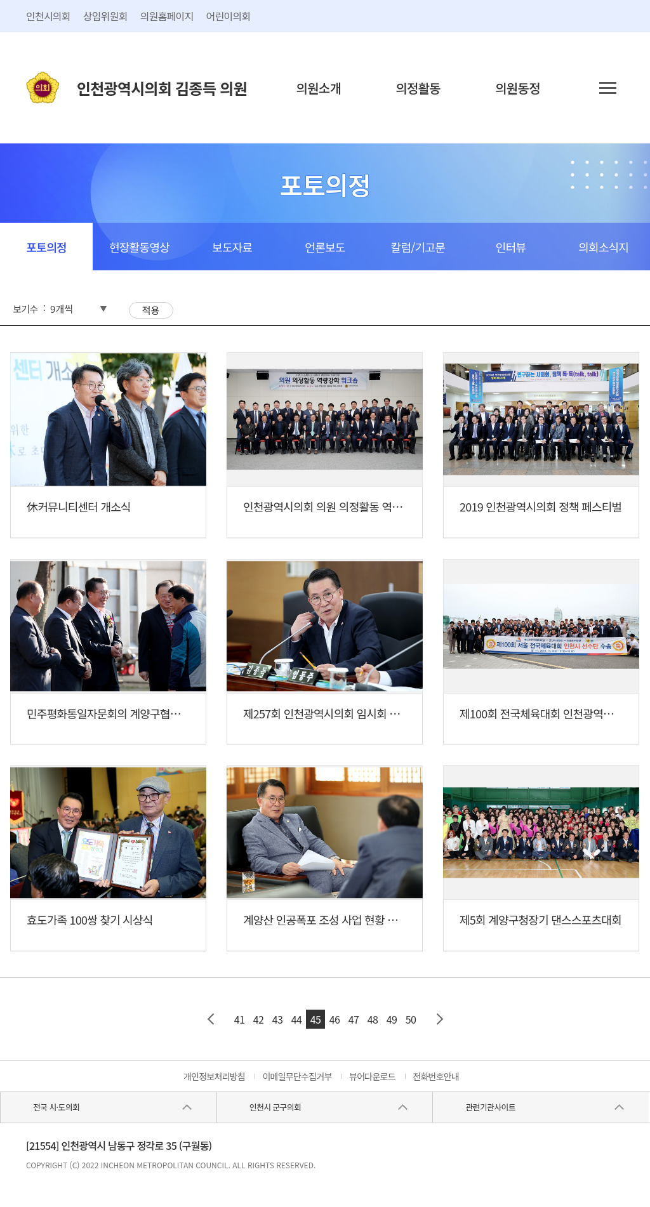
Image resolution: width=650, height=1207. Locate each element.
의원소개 (319, 88)
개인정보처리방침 (214, 1076)
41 (239, 1019)
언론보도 (325, 247)
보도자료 (232, 247)
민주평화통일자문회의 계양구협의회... (112, 713)
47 (353, 1019)
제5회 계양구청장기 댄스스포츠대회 (540, 919)
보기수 (25, 308)
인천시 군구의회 (275, 1107)
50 (411, 1019)
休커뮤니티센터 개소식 (79, 506)
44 (296, 1019)
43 (277, 1019)
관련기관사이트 (490, 1107)
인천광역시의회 (162, 88)
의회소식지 (603, 247)
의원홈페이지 (167, 15)
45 (315, 1019)
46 (334, 1019)
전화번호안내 (436, 1076)
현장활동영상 (139, 247)
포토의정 (47, 247)
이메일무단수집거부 (296, 1076)
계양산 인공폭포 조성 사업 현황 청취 (325, 919)
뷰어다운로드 (372, 1076)
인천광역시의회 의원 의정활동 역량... (326, 506)
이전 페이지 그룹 (210, 1019)
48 (373, 1019)
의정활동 (418, 88)
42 (258, 1019)
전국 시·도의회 (56, 1107)
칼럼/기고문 (418, 247)
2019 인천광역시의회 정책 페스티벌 (540, 506)
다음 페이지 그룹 (439, 1019)
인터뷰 (511, 247)
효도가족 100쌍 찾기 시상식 (90, 919)
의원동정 (517, 88)
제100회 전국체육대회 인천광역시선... (545, 713)
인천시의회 (48, 15)
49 (392, 1019)
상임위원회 (105, 15)
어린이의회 (228, 15)
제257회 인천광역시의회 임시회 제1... (328, 713)
